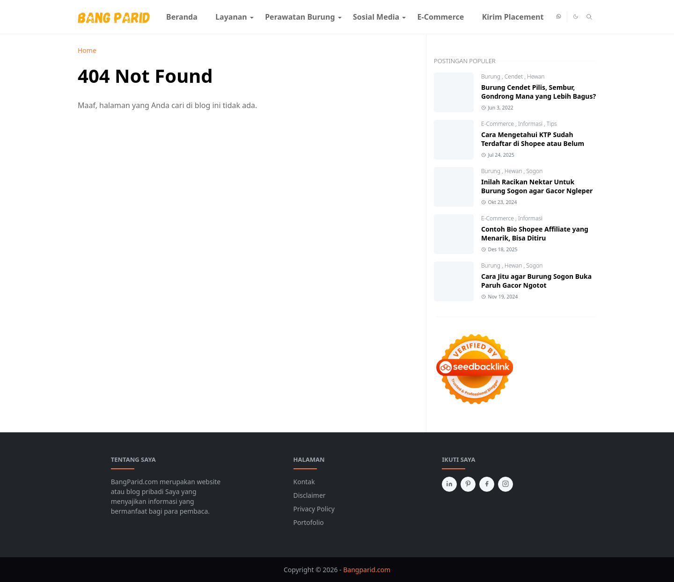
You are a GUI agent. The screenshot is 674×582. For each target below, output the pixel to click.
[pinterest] (468, 484)
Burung (491, 76)
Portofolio (308, 522)
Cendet (514, 76)
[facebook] (486, 484)
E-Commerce (498, 124)
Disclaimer (309, 495)
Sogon (534, 171)
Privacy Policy (314, 508)
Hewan (535, 76)
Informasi (531, 124)
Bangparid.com (366, 569)
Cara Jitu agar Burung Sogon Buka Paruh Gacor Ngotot (536, 281)
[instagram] (505, 484)
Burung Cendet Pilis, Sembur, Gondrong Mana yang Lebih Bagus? (538, 92)
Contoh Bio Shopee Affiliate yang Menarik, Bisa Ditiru (534, 233)
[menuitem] (181, 17)
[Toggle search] (589, 16)
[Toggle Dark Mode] (575, 16)
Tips (552, 124)
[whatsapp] (559, 16)
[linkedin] (449, 484)
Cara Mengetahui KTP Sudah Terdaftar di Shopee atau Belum (532, 139)
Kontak (304, 481)
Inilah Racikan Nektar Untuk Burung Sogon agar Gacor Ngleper (537, 186)
